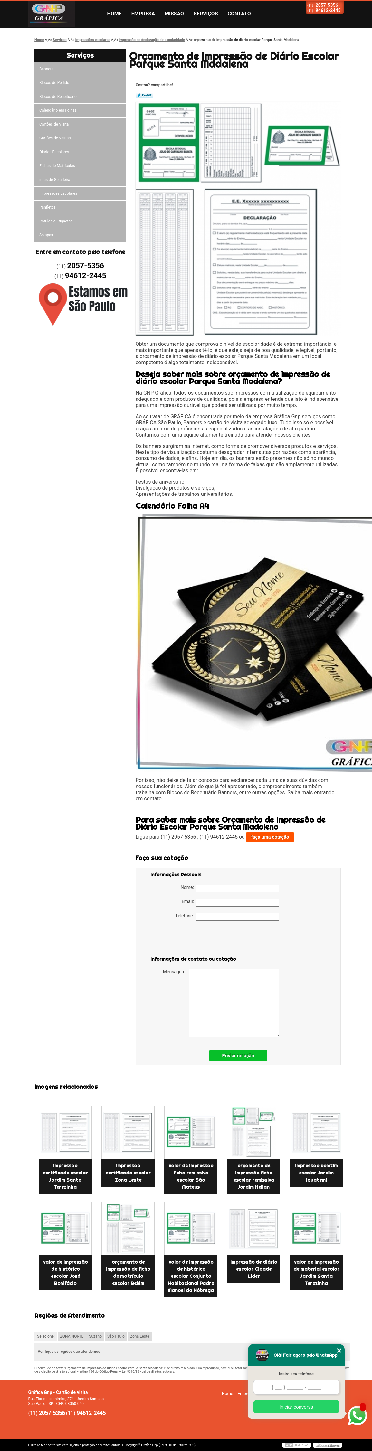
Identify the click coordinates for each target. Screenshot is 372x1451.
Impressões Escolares (58, 193)
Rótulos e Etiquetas (55, 221)
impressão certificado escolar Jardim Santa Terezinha (65, 1176)
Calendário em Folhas (58, 110)
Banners (46, 69)
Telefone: (227, 917)
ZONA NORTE (72, 1336)
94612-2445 (328, 10)
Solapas (46, 235)
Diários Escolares (54, 152)
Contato (239, 14)
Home (114, 14)
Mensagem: (221, 1003)
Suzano (95, 1336)
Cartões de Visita (54, 124)
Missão (174, 14)
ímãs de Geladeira (54, 179)
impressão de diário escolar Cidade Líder (253, 1269)
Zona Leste (139, 1336)
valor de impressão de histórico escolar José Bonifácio (65, 1272)
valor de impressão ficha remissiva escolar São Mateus (191, 1176)
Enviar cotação (238, 1055)
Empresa (143, 14)
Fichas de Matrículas (57, 166)
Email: (230, 903)
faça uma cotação (270, 837)
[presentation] (191, 939)
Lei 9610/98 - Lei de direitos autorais (148, 1371)
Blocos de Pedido (54, 82)
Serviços (206, 14)
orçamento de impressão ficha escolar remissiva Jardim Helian (254, 1176)
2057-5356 (327, 5)
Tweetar (144, 95)
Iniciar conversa (296, 1406)
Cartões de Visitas (55, 138)
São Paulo (116, 1336)
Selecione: (46, 1336)
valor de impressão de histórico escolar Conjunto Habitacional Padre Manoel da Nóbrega (191, 1276)
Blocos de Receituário (58, 96)
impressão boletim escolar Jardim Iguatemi (316, 1173)
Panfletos (47, 207)
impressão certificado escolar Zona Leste (128, 1173)
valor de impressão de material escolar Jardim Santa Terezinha (316, 1272)
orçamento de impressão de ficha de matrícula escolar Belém (128, 1272)
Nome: (230, 888)
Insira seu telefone (296, 1373)
